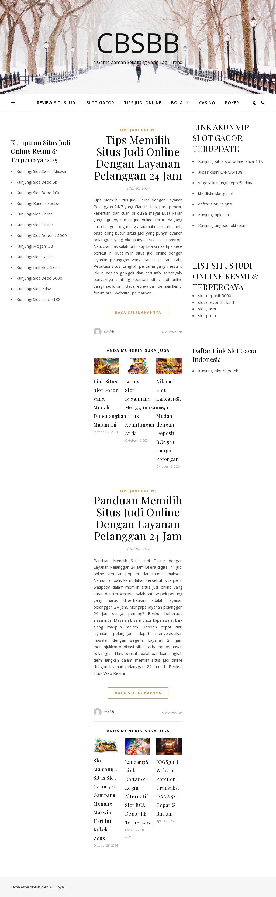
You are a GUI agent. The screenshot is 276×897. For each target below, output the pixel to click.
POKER (232, 102)
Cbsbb (138, 42)
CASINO (207, 102)
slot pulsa (207, 315)
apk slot (222, 214)
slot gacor (224, 193)
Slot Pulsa (42, 288)
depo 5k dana (240, 182)
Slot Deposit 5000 (50, 235)
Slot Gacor (42, 256)
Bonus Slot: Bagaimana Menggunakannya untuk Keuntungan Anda (146, 407)
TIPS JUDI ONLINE (142, 102)
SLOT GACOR (100, 102)
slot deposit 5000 (214, 295)
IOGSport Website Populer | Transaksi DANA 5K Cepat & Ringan (167, 788)
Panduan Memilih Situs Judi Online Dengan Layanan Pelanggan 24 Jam (138, 518)
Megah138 (43, 246)
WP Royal (57, 887)
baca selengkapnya (138, 312)
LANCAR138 (231, 172)
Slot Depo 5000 (47, 278)
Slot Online (43, 213)
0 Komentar (172, 331)
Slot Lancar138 (47, 299)
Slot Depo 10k (46, 192)
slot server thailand (216, 302)
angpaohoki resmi (231, 225)
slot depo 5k (226, 370)
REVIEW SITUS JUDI (57, 102)
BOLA (177, 102)
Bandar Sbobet (47, 203)
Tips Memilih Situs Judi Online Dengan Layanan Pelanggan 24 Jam (138, 157)
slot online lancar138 (244, 161)
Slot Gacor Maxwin (50, 171)
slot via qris (221, 204)
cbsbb (109, 331)
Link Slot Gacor (46, 267)
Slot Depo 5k (45, 182)
